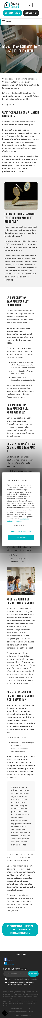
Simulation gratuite (12, 13)
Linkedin (8, 963)
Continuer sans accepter (17, 525)
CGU (30, 1008)
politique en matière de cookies (18, 520)
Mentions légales (16, 1008)
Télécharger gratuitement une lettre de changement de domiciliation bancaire (20, 929)
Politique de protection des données (21, 1012)
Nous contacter (31, 13)
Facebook (9, 959)
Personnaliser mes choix (21, 531)
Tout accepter (21, 537)
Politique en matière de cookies (21, 1015)
